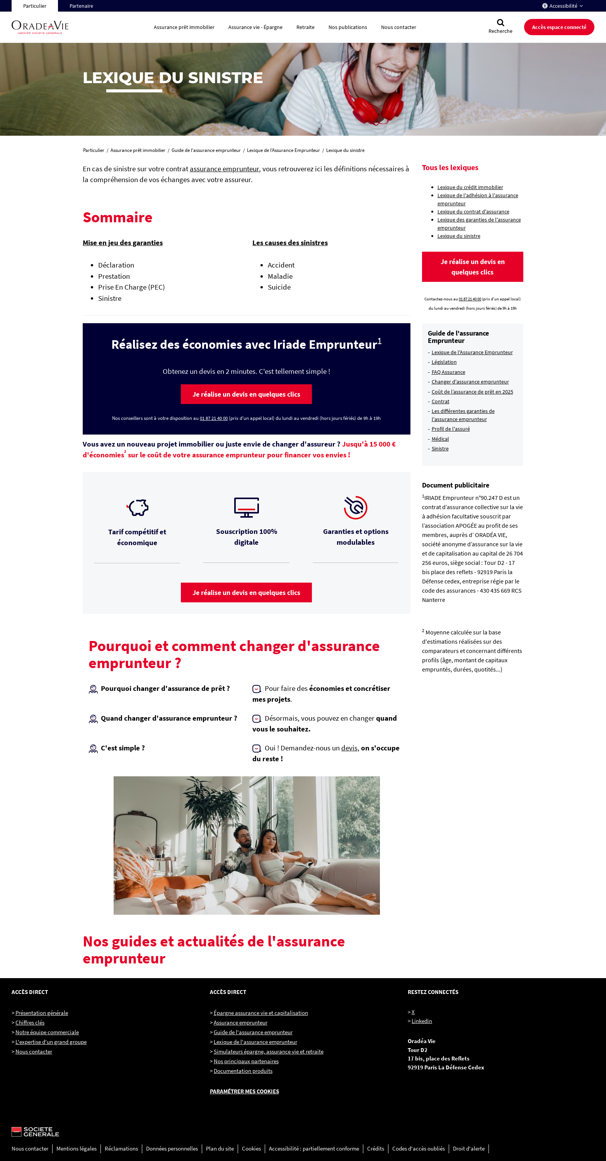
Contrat (440, 401)
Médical (440, 438)
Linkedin (422, 1021)
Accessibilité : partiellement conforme (314, 1148)
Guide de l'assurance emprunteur (253, 1032)
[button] (246, 394)
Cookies (251, 1148)
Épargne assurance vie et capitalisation (261, 1012)
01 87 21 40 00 (214, 418)
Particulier (34, 5)
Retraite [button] (305, 27)
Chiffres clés (29, 1022)
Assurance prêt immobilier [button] (184, 27)
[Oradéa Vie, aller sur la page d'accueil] (79, 27)
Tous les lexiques (450, 167)
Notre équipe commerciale (47, 1032)
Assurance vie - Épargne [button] (255, 27)
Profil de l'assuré (451, 428)
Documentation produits (243, 1070)
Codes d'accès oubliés (418, 1148)
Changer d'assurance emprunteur (470, 381)
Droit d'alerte (469, 1148)
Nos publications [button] (348, 27)
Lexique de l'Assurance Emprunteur (472, 352)
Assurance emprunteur (240, 1022)
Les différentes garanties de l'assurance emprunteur (463, 414)
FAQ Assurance (448, 371)
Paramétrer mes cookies (244, 1091)
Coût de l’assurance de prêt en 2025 (472, 391)
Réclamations (121, 1148)
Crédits (375, 1148)
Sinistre (440, 448)
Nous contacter (33, 1051)
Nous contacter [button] (398, 27)
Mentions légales (76, 1148)
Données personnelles (172, 1148)
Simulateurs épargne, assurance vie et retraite (268, 1051)
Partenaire (81, 5)
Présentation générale (41, 1012)
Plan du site (220, 1148)
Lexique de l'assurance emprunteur (255, 1041)
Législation (444, 361)
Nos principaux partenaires (246, 1061)
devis (349, 747)
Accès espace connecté (559, 27)
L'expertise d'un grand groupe (51, 1041)
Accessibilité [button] (563, 5)
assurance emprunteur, (225, 168)
